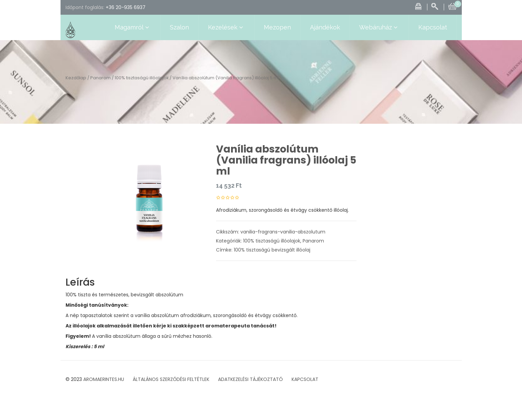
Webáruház (379, 27)
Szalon (179, 27)
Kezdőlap (76, 78)
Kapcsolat (432, 27)
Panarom (100, 78)
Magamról (133, 27)
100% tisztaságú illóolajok (142, 78)
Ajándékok (325, 27)
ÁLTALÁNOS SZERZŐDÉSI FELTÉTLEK (171, 379)
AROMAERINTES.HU (103, 379)
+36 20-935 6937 (125, 7)
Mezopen (277, 27)
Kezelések (226, 27)
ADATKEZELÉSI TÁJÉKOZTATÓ (250, 379)
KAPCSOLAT (305, 379)
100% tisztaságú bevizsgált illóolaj (272, 249)
